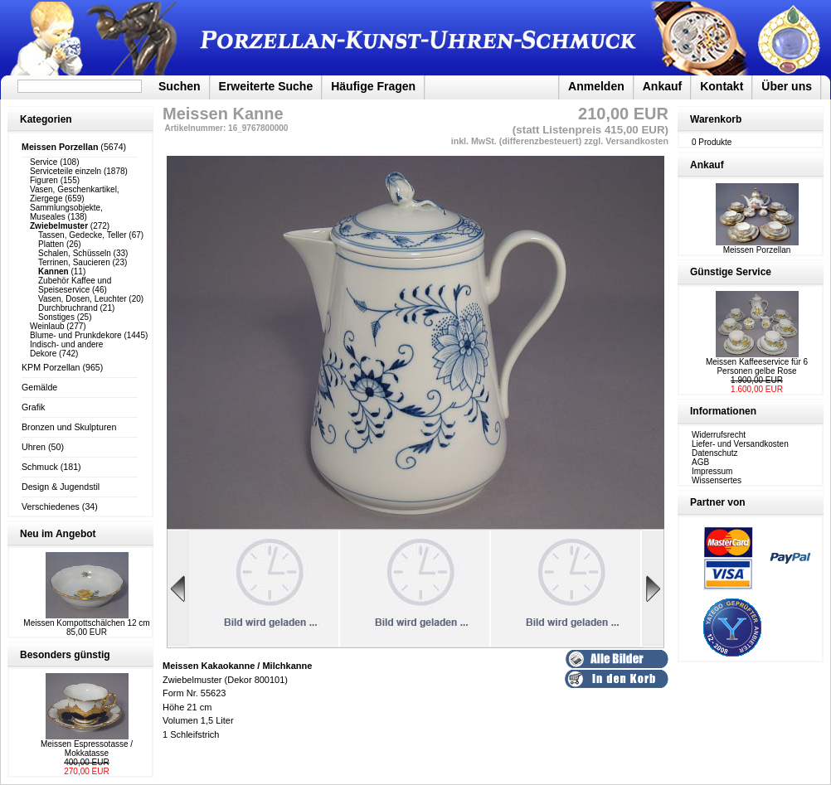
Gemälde (39, 387)
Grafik (33, 407)
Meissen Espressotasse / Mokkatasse (87, 748)
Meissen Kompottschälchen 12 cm (86, 623)
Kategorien (46, 119)
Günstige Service (730, 272)
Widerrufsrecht (719, 434)
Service (43, 162)
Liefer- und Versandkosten (740, 443)
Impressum (712, 471)
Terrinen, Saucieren (74, 262)
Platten (51, 244)
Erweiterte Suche (266, 86)
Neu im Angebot (58, 534)
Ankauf (662, 86)
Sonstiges (56, 317)
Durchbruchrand (68, 308)
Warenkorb (715, 119)
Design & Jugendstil (61, 487)
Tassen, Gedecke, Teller (82, 235)
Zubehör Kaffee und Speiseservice (74, 285)
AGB (700, 462)
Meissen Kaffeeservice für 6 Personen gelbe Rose (757, 366)
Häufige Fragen (373, 86)
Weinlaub (47, 326)
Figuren (44, 180)
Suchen (179, 86)
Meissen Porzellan (757, 246)
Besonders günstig (65, 655)
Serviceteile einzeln (65, 171)
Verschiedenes (51, 506)
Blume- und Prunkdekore (76, 335)
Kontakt (721, 86)
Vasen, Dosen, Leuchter (82, 298)
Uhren (34, 447)
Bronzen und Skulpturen (69, 427)
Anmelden (596, 86)
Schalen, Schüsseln (74, 253)
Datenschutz (715, 453)
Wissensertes (716, 480)
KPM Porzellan (51, 367)
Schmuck (40, 467)
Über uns (786, 86)
